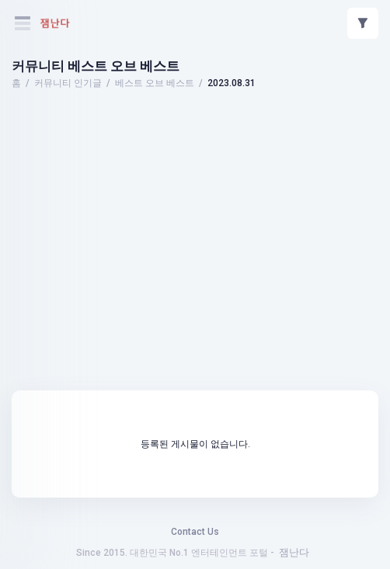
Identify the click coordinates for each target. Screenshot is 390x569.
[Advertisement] (195, 136)
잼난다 (294, 552)
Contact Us (195, 531)
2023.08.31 (231, 83)
